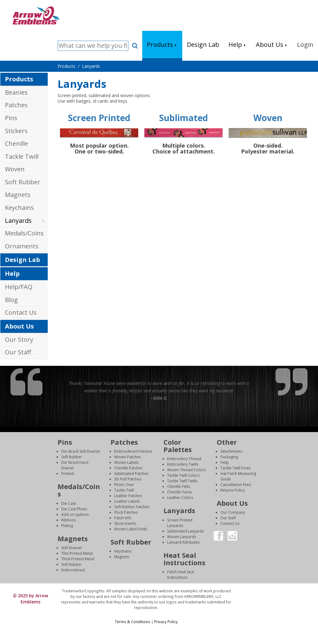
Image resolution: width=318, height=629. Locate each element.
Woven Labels (126, 462)
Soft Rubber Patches (131, 506)
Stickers (16, 131)
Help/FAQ (18, 287)
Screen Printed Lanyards (179, 522)
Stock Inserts (125, 523)
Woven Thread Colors (186, 469)
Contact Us (21, 312)
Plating (67, 525)
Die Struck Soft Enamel (80, 451)
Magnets (17, 194)
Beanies (16, 92)
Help (12, 273)
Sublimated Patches (131, 473)
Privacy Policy (166, 621)
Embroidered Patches (133, 451)
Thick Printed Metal (77, 559)
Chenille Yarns (179, 492)
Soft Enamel (71, 547)
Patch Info (122, 518)
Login (274, 591)
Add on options (75, 514)
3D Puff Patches (127, 479)
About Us (19, 326)
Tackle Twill (21, 156)
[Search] (93, 46)
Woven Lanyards (181, 536)
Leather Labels (127, 501)
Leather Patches (128, 495)
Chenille (16, 143)
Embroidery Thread (184, 458)
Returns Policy (232, 490)
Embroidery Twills (182, 464)
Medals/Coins (24, 233)
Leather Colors (180, 497)
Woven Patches (127, 456)
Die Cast (68, 503)
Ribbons (68, 520)
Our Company (232, 512)
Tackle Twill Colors (183, 475)
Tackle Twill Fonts (235, 468)
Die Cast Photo (74, 509)
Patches (16, 105)
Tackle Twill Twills (182, 481)
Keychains (19, 207)
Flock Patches (126, 512)
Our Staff (18, 352)
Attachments (231, 451)
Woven (15, 169)
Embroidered (73, 570)
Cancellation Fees (235, 484)
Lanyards (18, 220)
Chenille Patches (128, 468)
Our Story (19, 339)
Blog (11, 300)
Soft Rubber (22, 182)
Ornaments (21, 246)
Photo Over (124, 484)
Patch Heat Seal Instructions (180, 574)
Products (19, 79)
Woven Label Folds (130, 529)
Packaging (229, 456)
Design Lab (22, 259)
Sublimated (183, 118)
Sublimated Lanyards (185, 531)
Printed (67, 473)
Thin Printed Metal (77, 553)
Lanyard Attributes (183, 542)
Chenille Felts (178, 486)
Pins (11, 118)
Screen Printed (99, 118)
